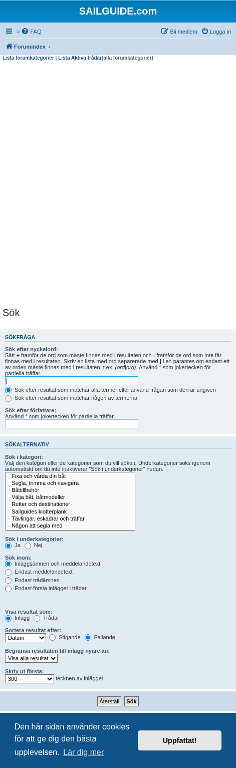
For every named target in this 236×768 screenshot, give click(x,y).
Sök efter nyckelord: (31, 349)
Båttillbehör (70, 490)
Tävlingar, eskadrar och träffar (70, 519)
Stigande (64, 637)
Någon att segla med (70, 526)
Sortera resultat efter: (33, 630)
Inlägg (17, 618)
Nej (34, 545)
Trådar (46, 618)
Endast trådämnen (32, 580)
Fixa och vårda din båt (70, 476)
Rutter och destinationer (70, 504)
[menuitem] (31, 32)
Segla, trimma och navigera (70, 483)
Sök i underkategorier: (34, 539)
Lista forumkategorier (28, 58)
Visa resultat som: (29, 612)
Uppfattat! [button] (180, 740)
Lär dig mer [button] (83, 752)
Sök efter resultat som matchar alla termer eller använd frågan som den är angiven (110, 390)
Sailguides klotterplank (70, 512)
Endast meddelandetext (39, 572)
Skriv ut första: (24, 671)
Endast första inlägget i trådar (46, 588)
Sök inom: (18, 558)
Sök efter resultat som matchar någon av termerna (71, 398)
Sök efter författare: (30, 410)
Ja (13, 545)
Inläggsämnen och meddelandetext (52, 564)
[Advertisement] (118, 184)
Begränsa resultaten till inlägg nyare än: (57, 651)
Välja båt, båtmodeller (70, 497)
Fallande (100, 637)
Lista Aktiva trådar (80, 58)
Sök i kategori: (24, 457)
